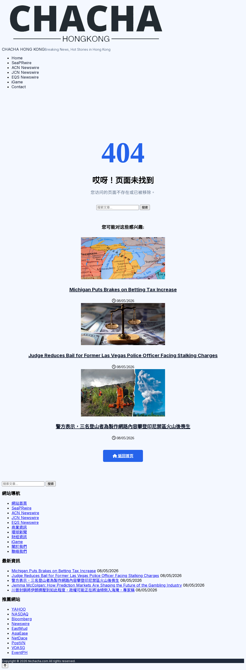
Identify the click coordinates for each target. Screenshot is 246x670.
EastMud (19, 628)
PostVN (18, 642)
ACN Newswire (25, 67)
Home (17, 58)
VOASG (18, 647)
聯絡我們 (19, 551)
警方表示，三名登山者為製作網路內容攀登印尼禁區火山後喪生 (123, 426)
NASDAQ (20, 614)
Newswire (21, 623)
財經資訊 (19, 536)
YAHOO (19, 609)
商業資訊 (19, 527)
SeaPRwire (21, 62)
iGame (17, 82)
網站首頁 (19, 503)
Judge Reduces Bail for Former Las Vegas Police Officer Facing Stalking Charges (123, 355)
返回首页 (123, 456)
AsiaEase (20, 633)
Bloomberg (22, 618)
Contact (19, 86)
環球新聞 (19, 532)
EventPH (20, 652)
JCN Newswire (25, 72)
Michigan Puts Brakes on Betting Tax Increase (123, 289)
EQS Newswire (25, 77)
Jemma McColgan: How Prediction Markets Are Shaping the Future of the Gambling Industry (97, 585)
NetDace (19, 638)
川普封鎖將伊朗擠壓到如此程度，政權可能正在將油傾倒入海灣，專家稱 (73, 590)
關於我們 (19, 546)
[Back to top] (5, 665)
